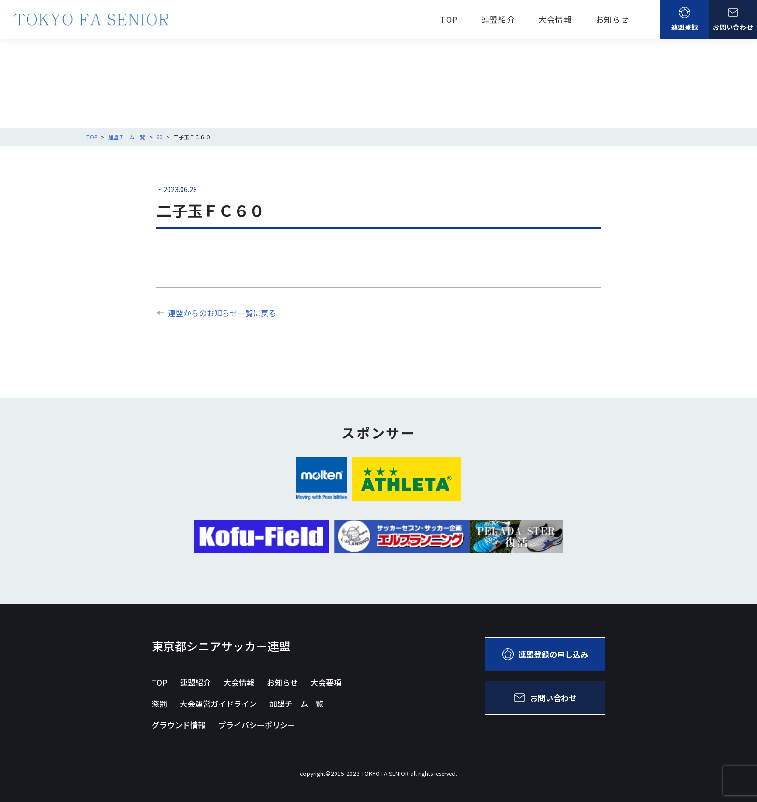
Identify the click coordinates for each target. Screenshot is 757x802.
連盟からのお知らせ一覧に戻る (216, 313)
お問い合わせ (733, 19)
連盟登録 (684, 19)
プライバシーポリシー (256, 725)
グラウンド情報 (179, 725)
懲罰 (159, 703)
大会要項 (325, 682)
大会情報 (555, 19)
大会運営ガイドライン (218, 703)
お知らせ (613, 19)
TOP (449, 19)
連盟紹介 (498, 19)
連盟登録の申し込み (545, 654)
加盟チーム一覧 (296, 703)
